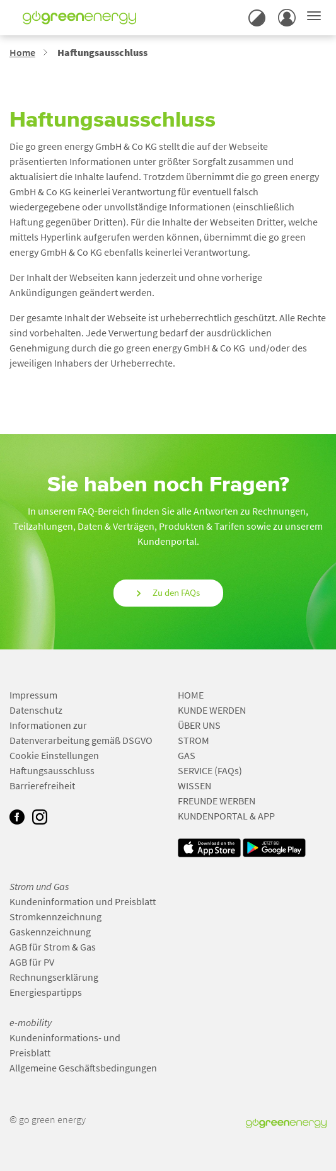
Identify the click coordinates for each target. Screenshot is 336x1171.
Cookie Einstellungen (54, 755)
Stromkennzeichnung (55, 916)
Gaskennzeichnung (50, 931)
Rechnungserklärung (53, 977)
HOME (191, 694)
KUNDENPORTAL (213, 815)
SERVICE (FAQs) (210, 770)
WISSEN (194, 785)
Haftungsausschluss (52, 770)
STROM (193, 740)
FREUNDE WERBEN (216, 800)
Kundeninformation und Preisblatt (82, 901)
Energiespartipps (45, 992)
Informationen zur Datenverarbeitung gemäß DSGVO (81, 732)
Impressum (33, 694)
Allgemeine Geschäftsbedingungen (83, 1067)
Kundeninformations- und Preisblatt (64, 1045)
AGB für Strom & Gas (52, 946)
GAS (186, 755)
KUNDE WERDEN (212, 710)
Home (22, 52)
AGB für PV (31, 962)
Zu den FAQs (168, 592)
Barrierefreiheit (42, 785)
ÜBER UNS (199, 725)
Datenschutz (35, 710)
